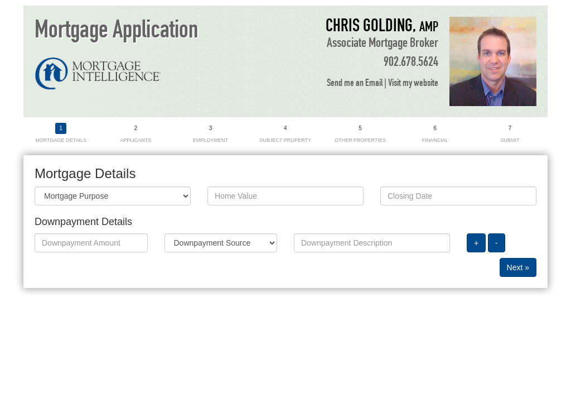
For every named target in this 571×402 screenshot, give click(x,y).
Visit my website (413, 83)
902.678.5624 (411, 62)
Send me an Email (355, 83)
